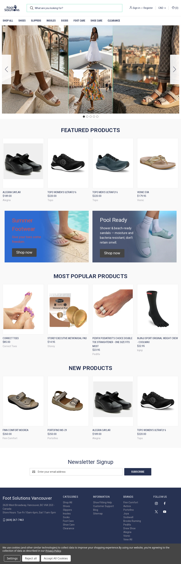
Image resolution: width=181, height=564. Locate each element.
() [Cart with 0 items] (175, 7)
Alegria (127, 532)
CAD (162, 8)
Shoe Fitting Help (102, 502)
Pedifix (127, 524)
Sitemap (98, 513)
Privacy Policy (53, 550)
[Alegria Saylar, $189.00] (23, 163)
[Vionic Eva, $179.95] (158, 163)
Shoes (22, 20)
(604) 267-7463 (15, 519)
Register (148, 8)
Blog (95, 509)
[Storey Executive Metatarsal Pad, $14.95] (68, 309)
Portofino (128, 509)
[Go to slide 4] (94, 117)
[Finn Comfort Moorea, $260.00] (23, 401)
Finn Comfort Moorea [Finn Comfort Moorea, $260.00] (15, 430)
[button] (24, 252)
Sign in (136, 8)
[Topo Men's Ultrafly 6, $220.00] (113, 163)
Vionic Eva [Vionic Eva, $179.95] (143, 192)
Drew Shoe (129, 528)
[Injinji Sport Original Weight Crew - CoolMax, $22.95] (158, 309)
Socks (64, 20)
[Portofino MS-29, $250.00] (68, 401)
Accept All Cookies (56, 558)
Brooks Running (132, 521)
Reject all (31, 558)
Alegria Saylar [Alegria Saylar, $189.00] (12, 192)
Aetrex (127, 506)
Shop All (8, 20)
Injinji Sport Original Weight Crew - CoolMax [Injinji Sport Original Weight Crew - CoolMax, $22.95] (157, 340)
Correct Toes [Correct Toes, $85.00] (11, 338)
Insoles (51, 20)
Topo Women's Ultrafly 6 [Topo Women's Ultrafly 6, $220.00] (62, 192)
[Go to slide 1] (84, 117)
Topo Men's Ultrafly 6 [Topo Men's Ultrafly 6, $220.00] (105, 192)
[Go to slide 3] (90, 117)
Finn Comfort (130, 502)
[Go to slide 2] (174, 69)
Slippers (36, 20)
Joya (126, 513)
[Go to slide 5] (6, 69)
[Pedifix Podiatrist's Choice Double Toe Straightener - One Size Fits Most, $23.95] (113, 309)
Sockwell (128, 517)
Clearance (114, 20)
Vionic (126, 535)
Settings (12, 558)
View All (127, 539)
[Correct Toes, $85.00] (23, 309)
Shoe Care (96, 20)
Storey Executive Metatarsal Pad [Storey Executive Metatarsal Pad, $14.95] (67, 338)
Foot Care (79, 20)
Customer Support (103, 506)
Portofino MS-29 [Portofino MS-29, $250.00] (57, 430)
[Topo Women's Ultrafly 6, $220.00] (68, 163)
